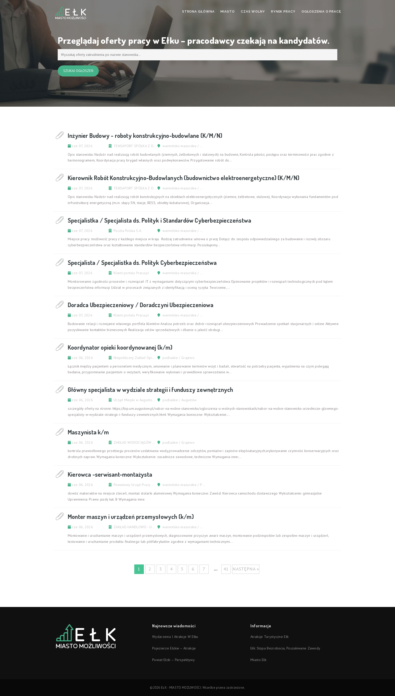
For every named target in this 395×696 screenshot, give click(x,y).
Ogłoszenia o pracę (321, 11)
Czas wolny (253, 11)
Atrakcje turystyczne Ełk (269, 636)
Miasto (227, 11)
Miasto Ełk (258, 660)
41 (226, 569)
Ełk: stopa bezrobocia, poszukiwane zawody (285, 648)
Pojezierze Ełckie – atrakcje (174, 648)
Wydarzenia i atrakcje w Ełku (175, 636)
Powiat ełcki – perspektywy (173, 660)
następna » (246, 569)
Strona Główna (198, 11)
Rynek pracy (283, 11)
